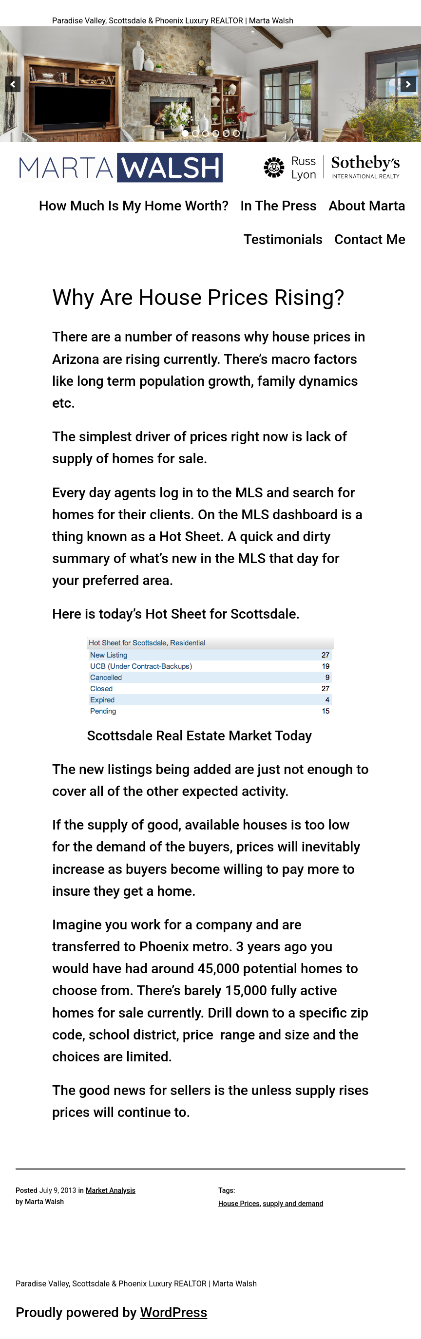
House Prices (239, 1203)
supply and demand (293, 1203)
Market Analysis (110, 1190)
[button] (12, 84)
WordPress (173, 1312)
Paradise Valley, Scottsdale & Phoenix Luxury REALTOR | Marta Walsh (172, 20)
